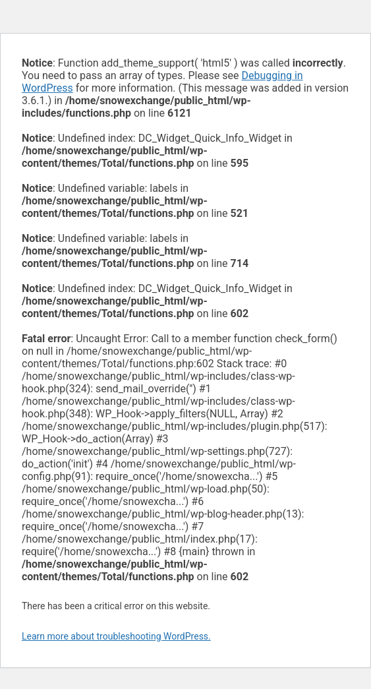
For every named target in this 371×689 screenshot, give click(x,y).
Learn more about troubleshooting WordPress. (116, 636)
